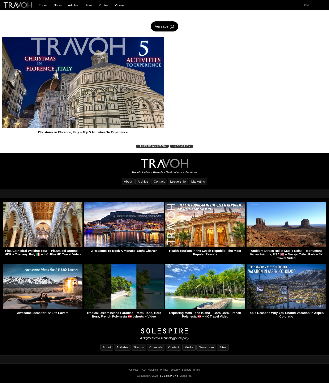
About (128, 181)
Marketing (198, 181)
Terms (196, 369)
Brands (139, 347)
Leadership (178, 181)
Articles (73, 5)
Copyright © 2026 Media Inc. (164, 375)
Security (175, 369)
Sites (222, 347)
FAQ (143, 369)
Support (186, 369)
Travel (43, 5)
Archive (143, 181)
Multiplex (153, 369)
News (89, 5)
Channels (156, 347)
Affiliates (122, 347)
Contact (159, 181)
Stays (58, 5)
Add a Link (182, 146)
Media (189, 347)
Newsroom (206, 347)
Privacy (164, 369)
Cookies (133, 369)
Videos (119, 5)
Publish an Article (153, 146)
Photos (103, 5)
